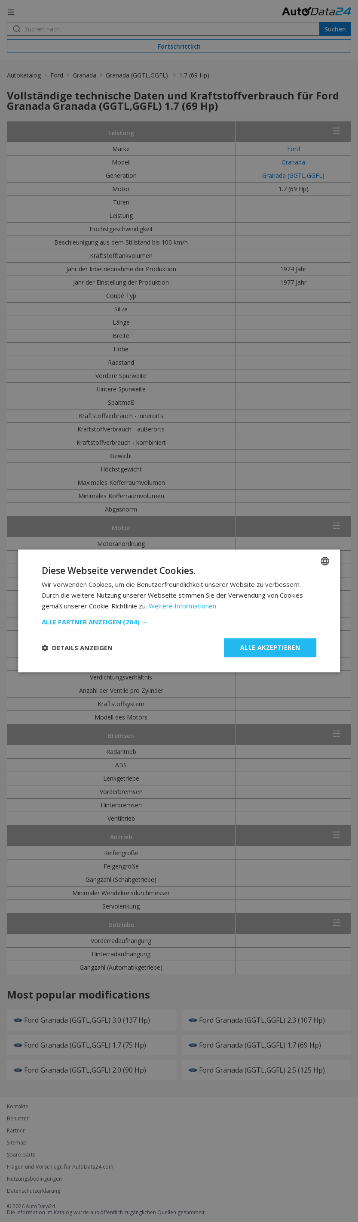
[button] (179, 622)
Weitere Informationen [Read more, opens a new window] (182, 606)
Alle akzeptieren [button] (270, 647)
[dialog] (179, 611)
